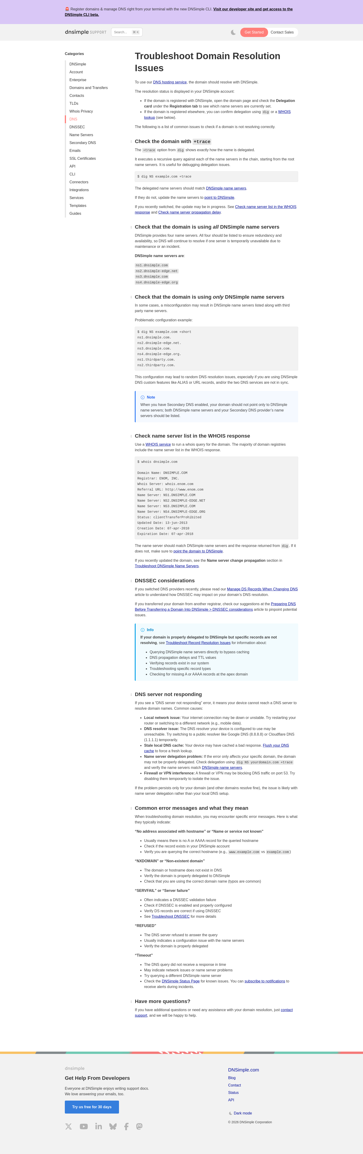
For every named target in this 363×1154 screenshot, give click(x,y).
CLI (72, 174)
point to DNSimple (219, 197)
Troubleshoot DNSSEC (171, 916)
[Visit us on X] (68, 1127)
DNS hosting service (170, 82)
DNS (73, 119)
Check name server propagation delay (189, 212)
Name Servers (81, 135)
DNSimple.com (243, 1069)
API (72, 166)
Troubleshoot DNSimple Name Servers (167, 566)
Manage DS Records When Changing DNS (262, 589)
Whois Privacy (81, 111)
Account (76, 72)
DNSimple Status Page (181, 981)
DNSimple (77, 64)
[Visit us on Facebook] (126, 1127)
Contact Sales (282, 32)
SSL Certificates (82, 158)
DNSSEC (77, 127)
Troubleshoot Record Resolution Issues (198, 643)
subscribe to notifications (264, 981)
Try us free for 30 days (92, 1107)
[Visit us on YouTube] (84, 1127)
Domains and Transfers (88, 88)
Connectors (78, 182)
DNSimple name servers (226, 188)
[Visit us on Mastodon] (139, 1127)
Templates (77, 206)
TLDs (73, 103)
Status (233, 1093)
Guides (75, 213)
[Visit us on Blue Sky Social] (113, 1127)
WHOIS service (158, 444)
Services (76, 198)
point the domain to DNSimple (198, 551)
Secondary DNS (82, 143)
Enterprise (77, 80)
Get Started (254, 32)
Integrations (79, 190)
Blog (232, 1078)
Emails (75, 151)
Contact (234, 1085)
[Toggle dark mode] (233, 32)
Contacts (76, 96)
